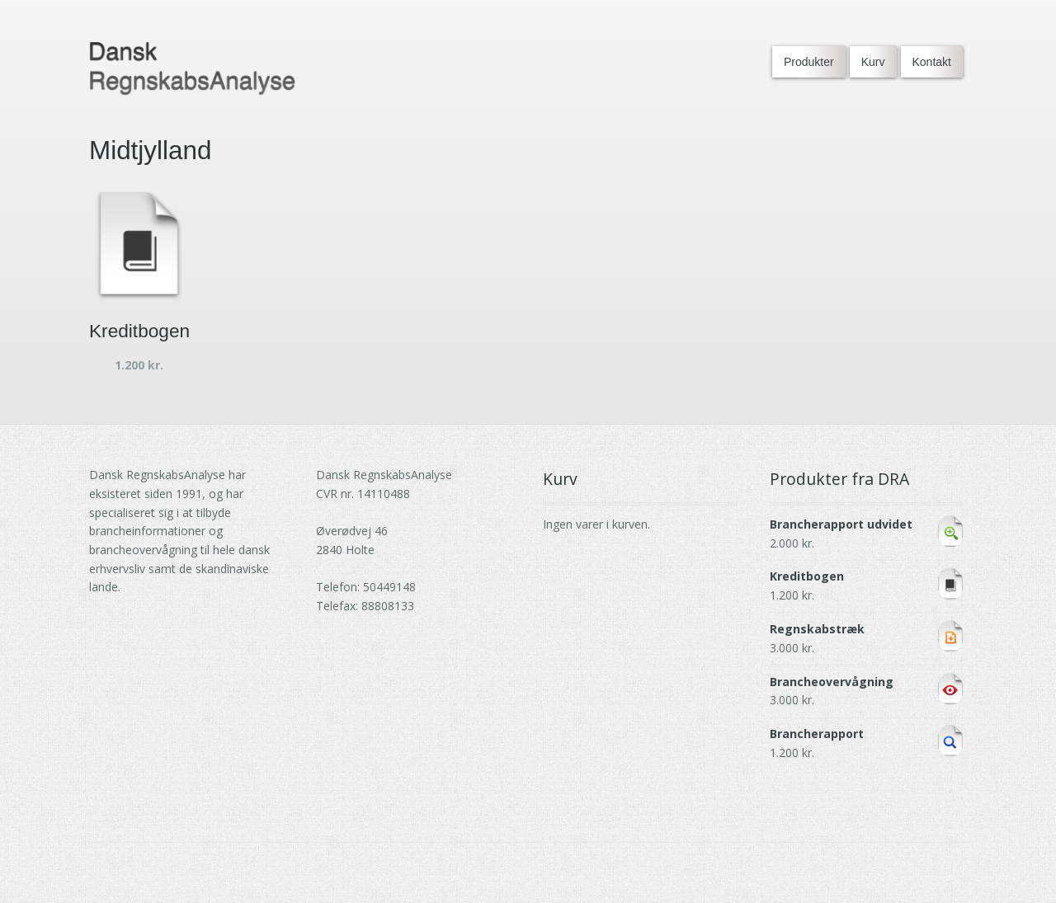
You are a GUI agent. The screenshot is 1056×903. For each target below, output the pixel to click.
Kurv (873, 61)
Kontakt (931, 61)
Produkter (809, 61)
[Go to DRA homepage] (192, 69)
